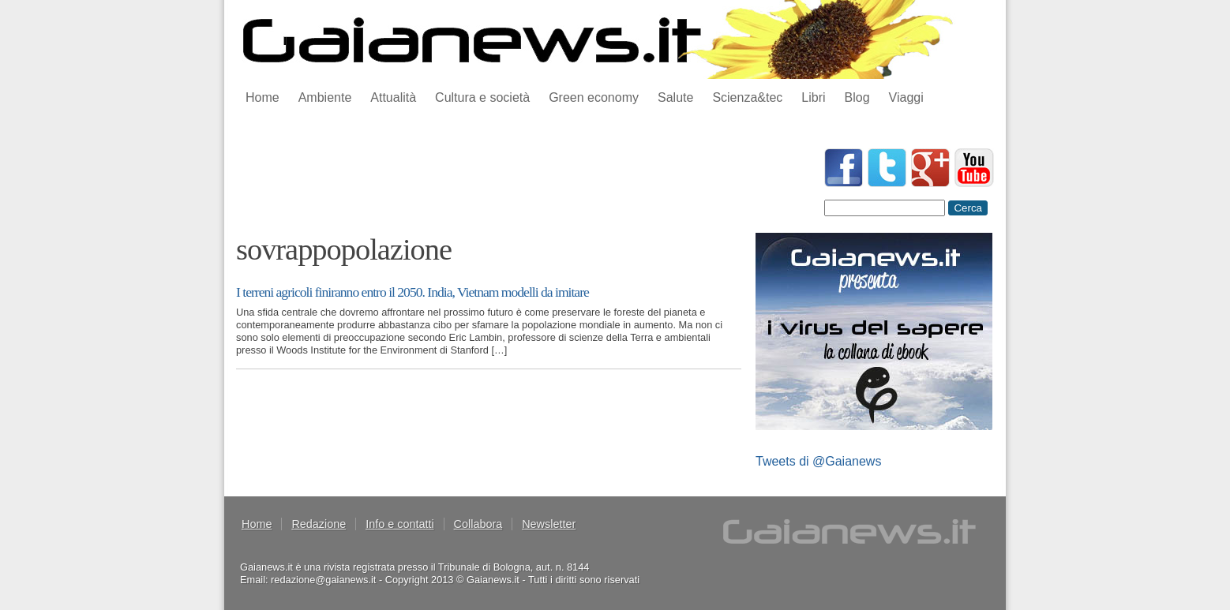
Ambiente (325, 97)
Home (262, 97)
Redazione (318, 524)
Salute (675, 97)
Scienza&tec (747, 97)
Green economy (594, 97)
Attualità (393, 97)
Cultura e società (482, 97)
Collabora (478, 524)
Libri (813, 97)
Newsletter (549, 524)
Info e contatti (399, 524)
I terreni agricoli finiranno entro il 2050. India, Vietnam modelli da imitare (412, 292)
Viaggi (906, 97)
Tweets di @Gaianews (818, 461)
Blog (857, 97)
